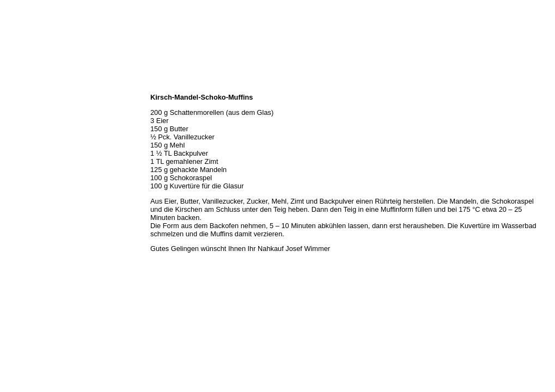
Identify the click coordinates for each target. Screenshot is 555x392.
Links (12, 182)
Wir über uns (22, 98)
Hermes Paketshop (31, 146)
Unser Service (24, 134)
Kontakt (15, 170)
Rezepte (15, 158)
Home (12, 86)
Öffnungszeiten (25, 110)
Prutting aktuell (25, 194)
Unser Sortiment (27, 122)
